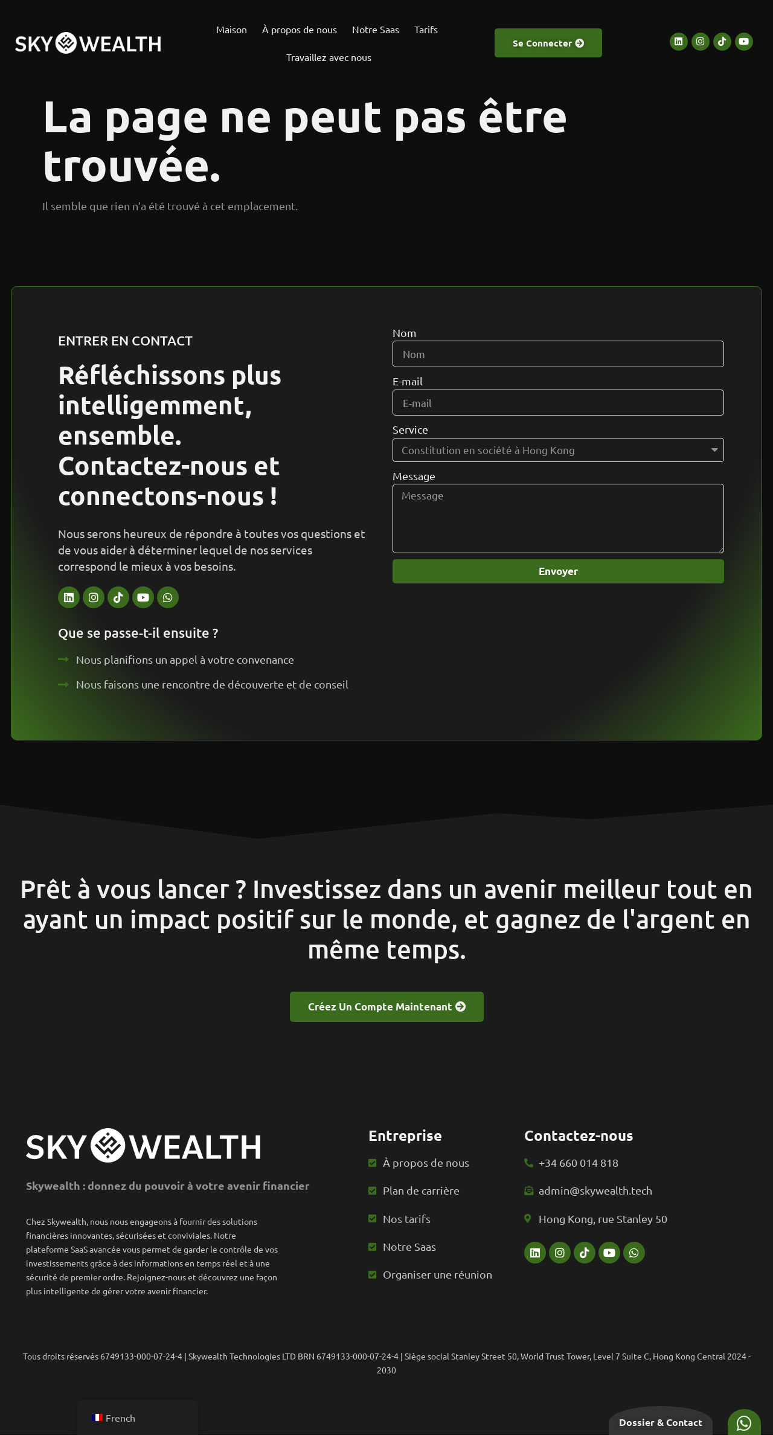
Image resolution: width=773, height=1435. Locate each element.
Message (414, 501)
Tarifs (426, 29)
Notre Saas (375, 29)
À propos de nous (299, 29)
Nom (405, 358)
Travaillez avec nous (328, 57)
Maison (231, 29)
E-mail (408, 406)
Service (410, 455)
